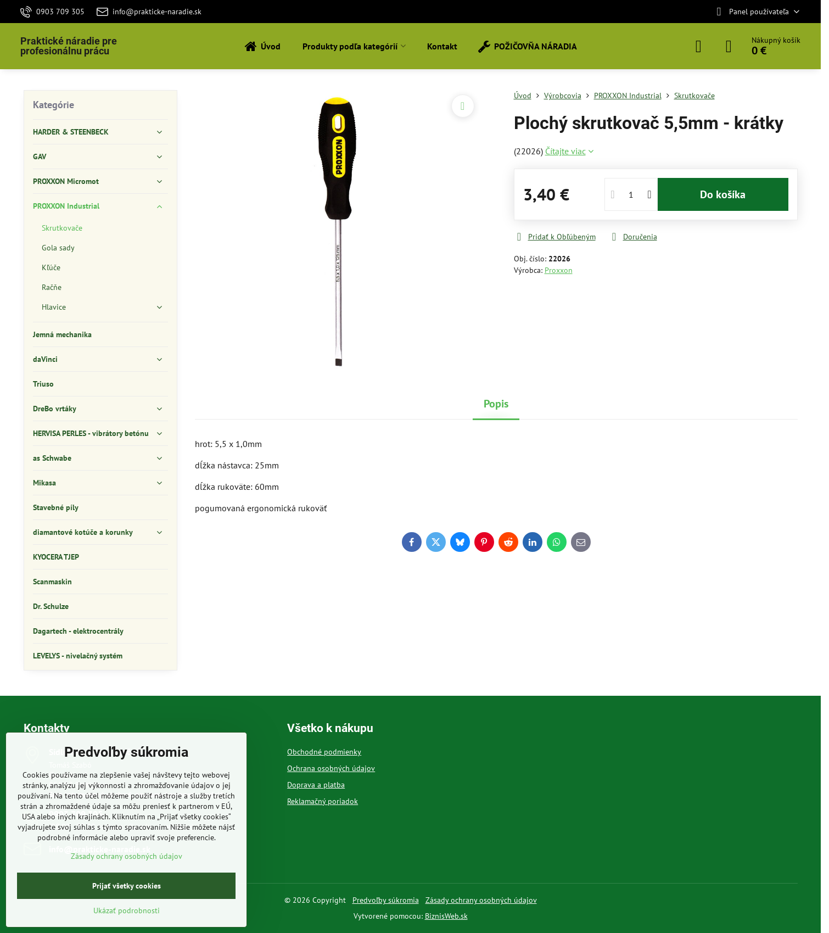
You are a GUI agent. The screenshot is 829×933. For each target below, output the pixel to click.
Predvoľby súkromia (385, 900)
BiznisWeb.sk (446, 916)
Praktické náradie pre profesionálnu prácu (68, 46)
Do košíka (723, 194)
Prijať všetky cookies (126, 886)
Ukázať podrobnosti (126, 910)
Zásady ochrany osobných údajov (481, 900)
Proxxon (559, 270)
